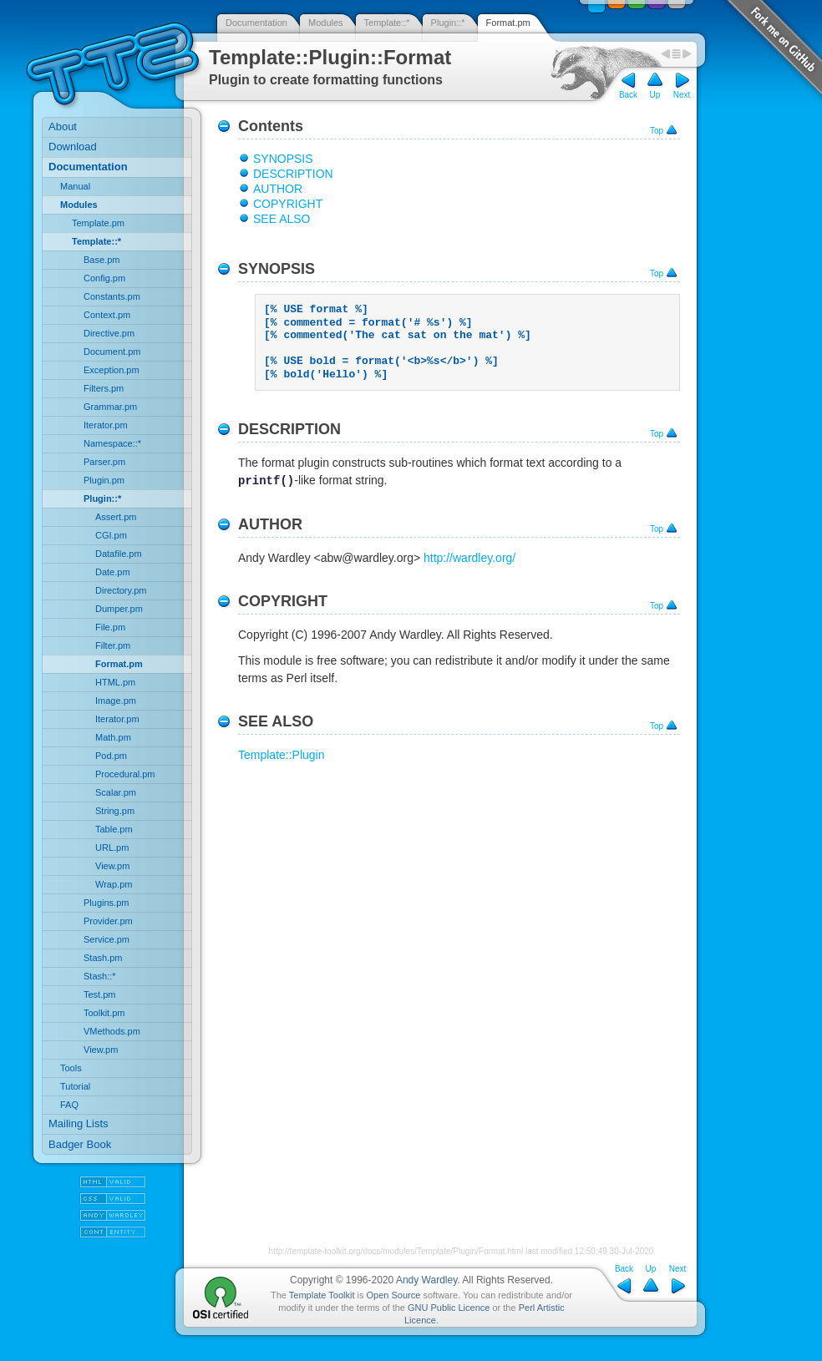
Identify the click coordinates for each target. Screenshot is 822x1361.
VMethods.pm (112, 1031)
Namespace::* (112, 443)
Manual (75, 186)
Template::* (387, 23)
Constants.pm (112, 296)
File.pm (110, 627)
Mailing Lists (78, 1123)
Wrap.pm (113, 884)
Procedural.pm (125, 774)
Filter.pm (112, 645)
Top (656, 130)
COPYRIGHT (287, 203)
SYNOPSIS (283, 158)
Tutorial (75, 1086)
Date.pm (112, 572)
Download (72, 146)
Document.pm (112, 352)
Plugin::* (448, 23)
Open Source (394, 1295)
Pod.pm (111, 756)
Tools (71, 1068)
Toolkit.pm (104, 1013)
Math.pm (113, 737)
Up (655, 94)
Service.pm (106, 939)
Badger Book (79, 1144)
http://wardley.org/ (469, 557)
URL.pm (112, 847)
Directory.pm (121, 590)
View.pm (112, 866)
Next (682, 94)
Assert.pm (116, 517)
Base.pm (101, 260)
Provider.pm (108, 921)
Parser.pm (104, 462)
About (62, 126)
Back (628, 94)
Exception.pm (112, 370)
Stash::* (100, 976)
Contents (270, 126)
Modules (325, 23)
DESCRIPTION (293, 173)
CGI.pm (111, 535)
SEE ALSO (281, 218)
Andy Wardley (426, 1280)
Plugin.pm (104, 480)
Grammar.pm (110, 407)
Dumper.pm (119, 609)
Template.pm (98, 223)
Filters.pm (104, 388)
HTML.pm (115, 682)
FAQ (69, 1105)
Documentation (256, 23)
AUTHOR (277, 188)
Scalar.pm (115, 792)
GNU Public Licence (449, 1308)
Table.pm (114, 829)
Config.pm (104, 278)
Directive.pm (109, 333)
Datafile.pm (118, 554)
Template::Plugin (281, 754)
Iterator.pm (106, 425)
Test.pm (100, 994)
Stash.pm (103, 958)
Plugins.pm (106, 903)
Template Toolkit (322, 1295)
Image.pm (115, 701)
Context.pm (107, 315)
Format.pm (508, 23)
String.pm (114, 811)
